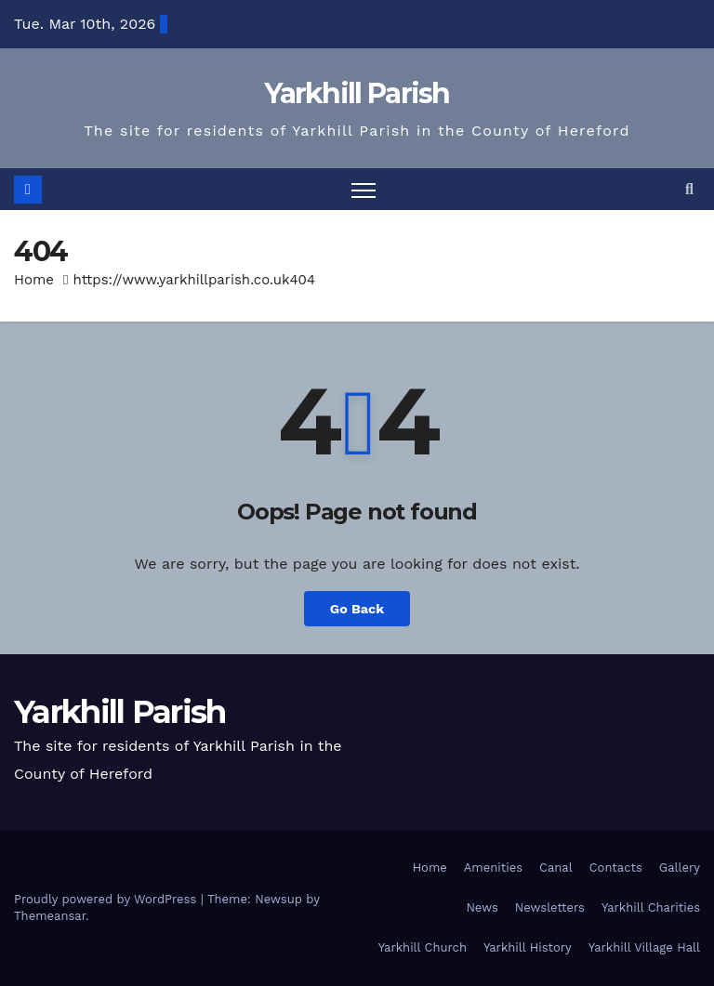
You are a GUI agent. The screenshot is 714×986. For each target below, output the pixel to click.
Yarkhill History (527, 947)
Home (34, 279)
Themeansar (50, 916)
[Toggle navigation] (364, 189)
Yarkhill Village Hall (644, 947)
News (481, 907)
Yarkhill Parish (357, 93)
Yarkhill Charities (651, 907)
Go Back (357, 608)
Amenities (493, 867)
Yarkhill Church (422, 947)
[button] (689, 189)
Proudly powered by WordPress (107, 899)
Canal (556, 867)
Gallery (679, 867)
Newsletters (550, 907)
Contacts (615, 867)
